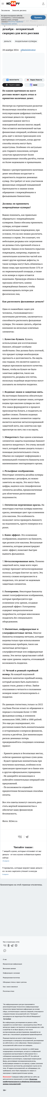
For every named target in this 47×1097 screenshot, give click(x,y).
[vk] (20, 837)
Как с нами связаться (10, 987)
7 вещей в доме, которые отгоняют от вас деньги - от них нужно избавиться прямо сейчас (23, 856)
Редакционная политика (11, 978)
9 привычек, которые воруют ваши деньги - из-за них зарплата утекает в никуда (23, 871)
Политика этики (8, 991)
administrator (28, 49)
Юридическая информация (12, 964)
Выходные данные (9, 968)
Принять (38, 17)
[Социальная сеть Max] (34, 85)
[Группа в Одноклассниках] (8, 945)
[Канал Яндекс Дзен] (12, 85)
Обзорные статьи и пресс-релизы (15, 982)
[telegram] (27, 837)
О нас (5, 959)
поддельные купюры (26, 41)
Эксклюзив (5, 10)
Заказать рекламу (19, 10)
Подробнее (7, 1019)
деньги (7, 41)
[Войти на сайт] (43, 3)
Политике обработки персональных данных (12, 23)
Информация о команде (11, 973)
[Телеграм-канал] (12, 945)
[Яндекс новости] (34, 80)
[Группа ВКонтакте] (12, 80)
